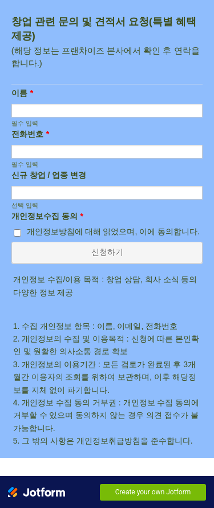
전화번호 (30, 134)
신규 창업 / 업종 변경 (48, 175)
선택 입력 (24, 205)
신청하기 (107, 252)
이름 (22, 92)
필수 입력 (24, 123)
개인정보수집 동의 (47, 216)
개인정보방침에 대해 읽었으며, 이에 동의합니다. (113, 231)
